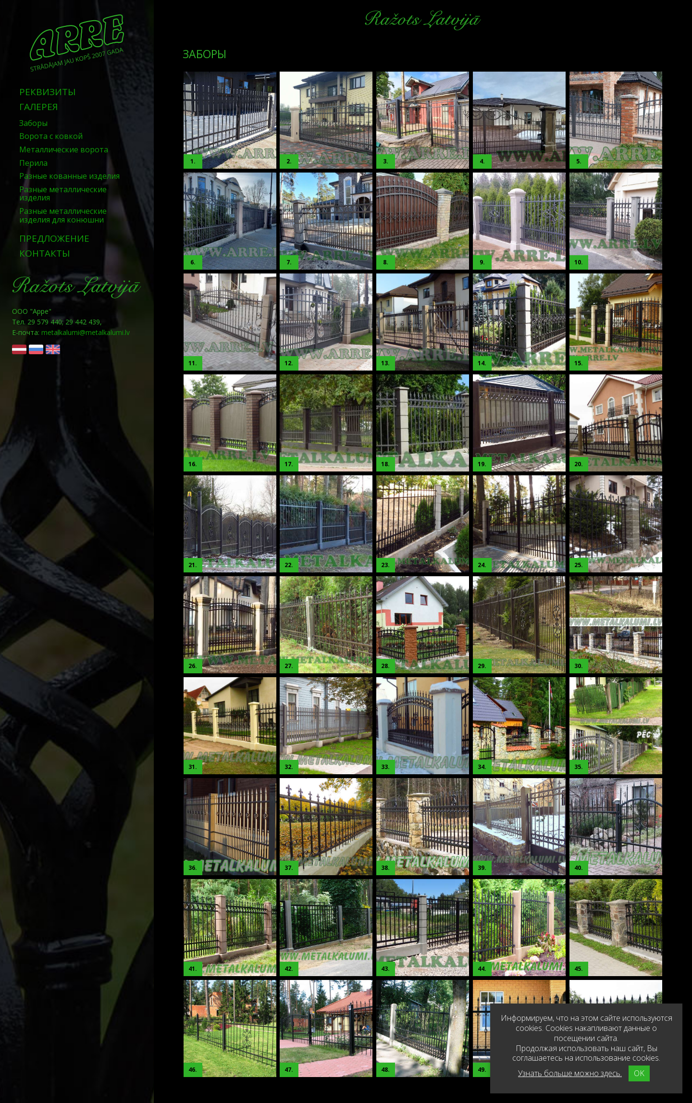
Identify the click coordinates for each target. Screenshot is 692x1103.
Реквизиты (47, 92)
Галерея (38, 106)
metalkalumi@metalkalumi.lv (85, 332)
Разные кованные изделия (69, 176)
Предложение (54, 238)
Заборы (33, 123)
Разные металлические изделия (63, 193)
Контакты (44, 253)
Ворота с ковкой (51, 136)
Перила (33, 163)
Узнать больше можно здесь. (570, 1073)
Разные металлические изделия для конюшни (63, 215)
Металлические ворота (63, 149)
